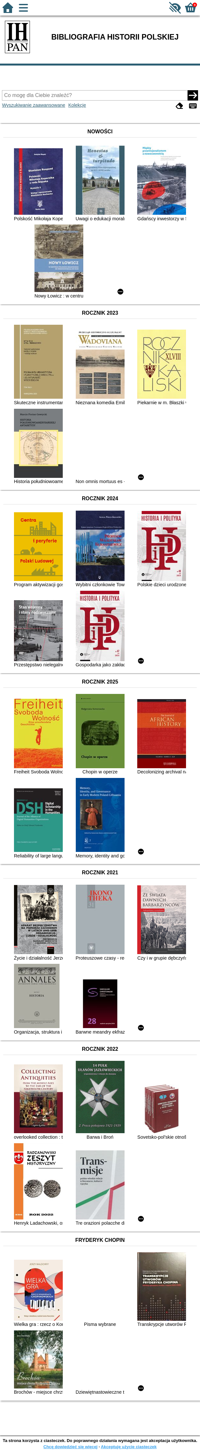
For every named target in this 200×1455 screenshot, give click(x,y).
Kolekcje (77, 105)
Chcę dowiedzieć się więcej (70, 1446)
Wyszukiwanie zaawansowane (33, 105)
